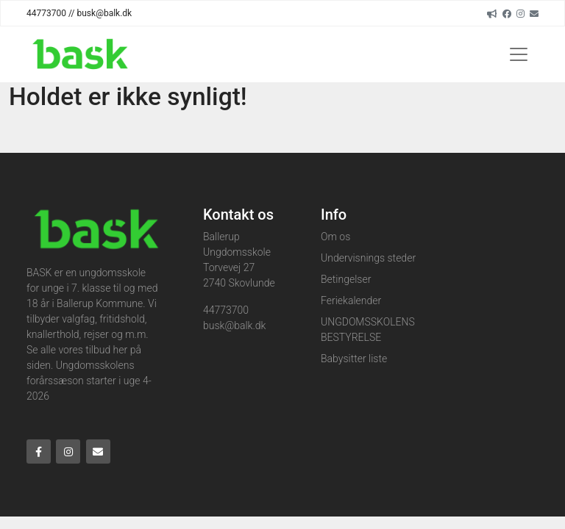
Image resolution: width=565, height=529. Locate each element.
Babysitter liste (354, 358)
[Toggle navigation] (519, 54)
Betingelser (346, 279)
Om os (335, 236)
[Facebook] (506, 13)
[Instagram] (520, 13)
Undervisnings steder (368, 258)
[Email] (534, 13)
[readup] (492, 13)
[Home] (79, 54)
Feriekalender (351, 300)
